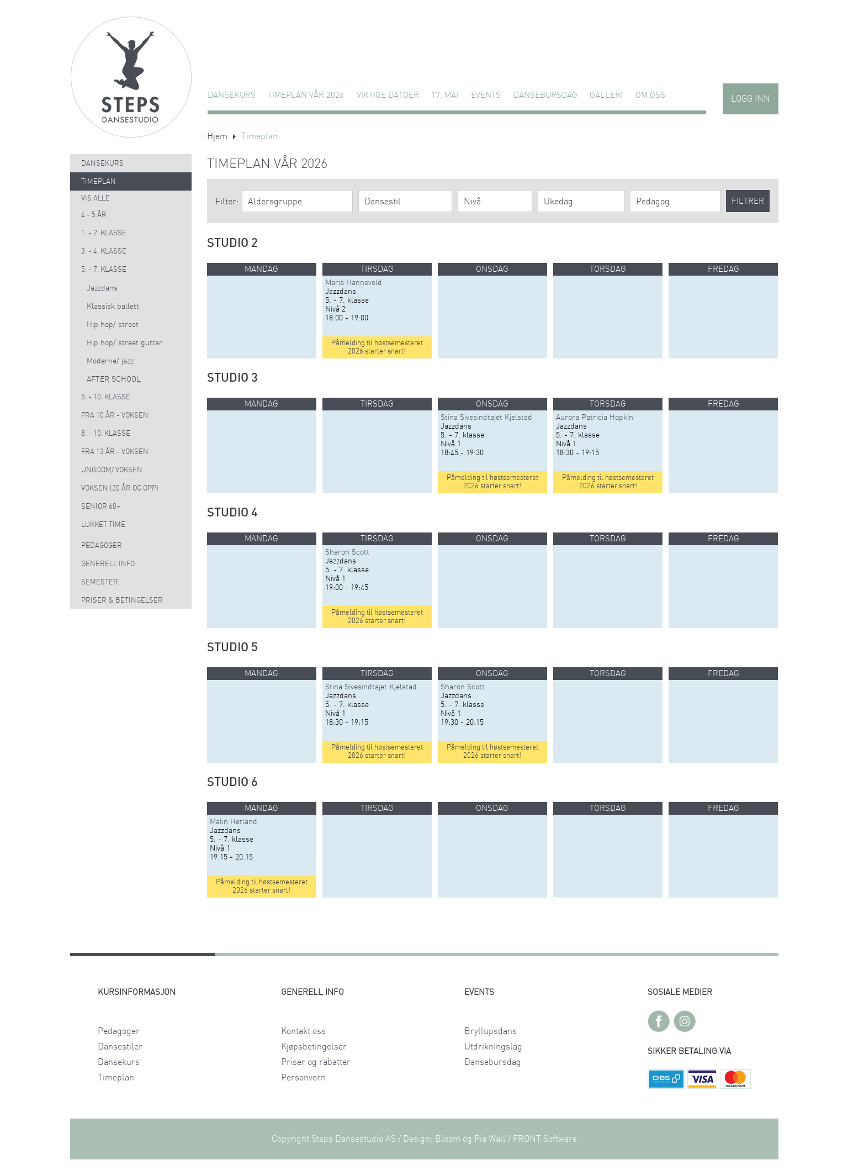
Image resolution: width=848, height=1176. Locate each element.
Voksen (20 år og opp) (119, 488)
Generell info (108, 564)
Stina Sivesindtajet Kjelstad (486, 417)
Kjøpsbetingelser (314, 1046)
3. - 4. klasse (103, 251)
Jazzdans (102, 288)
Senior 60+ (100, 506)
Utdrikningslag (493, 1046)
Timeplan (98, 182)
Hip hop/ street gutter (124, 343)
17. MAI (444, 95)
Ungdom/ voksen (111, 470)
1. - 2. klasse (103, 233)
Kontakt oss (303, 1031)
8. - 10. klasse (105, 433)
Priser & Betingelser (122, 600)
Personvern (303, 1077)
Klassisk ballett (113, 306)
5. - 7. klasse (103, 269)
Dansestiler (120, 1046)
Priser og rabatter (316, 1062)
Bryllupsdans (490, 1031)
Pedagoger (101, 546)
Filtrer (748, 201)
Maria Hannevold (353, 283)
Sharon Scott (347, 552)
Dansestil (382, 201)
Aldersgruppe (275, 201)
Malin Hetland (233, 822)
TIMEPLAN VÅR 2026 (306, 95)
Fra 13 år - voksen (115, 452)
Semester (99, 582)
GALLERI (606, 95)
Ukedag (558, 201)
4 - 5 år (94, 215)
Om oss (650, 95)
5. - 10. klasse (105, 397)
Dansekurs (232, 95)
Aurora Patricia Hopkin (594, 417)
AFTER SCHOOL (114, 379)
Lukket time (103, 525)
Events (486, 95)
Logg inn (750, 98)
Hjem (217, 136)
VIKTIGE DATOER (388, 95)
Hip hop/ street (113, 325)
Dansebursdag (545, 95)
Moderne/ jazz (110, 361)
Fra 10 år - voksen (115, 415)
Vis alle (95, 198)
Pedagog (653, 201)
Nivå (472, 201)
